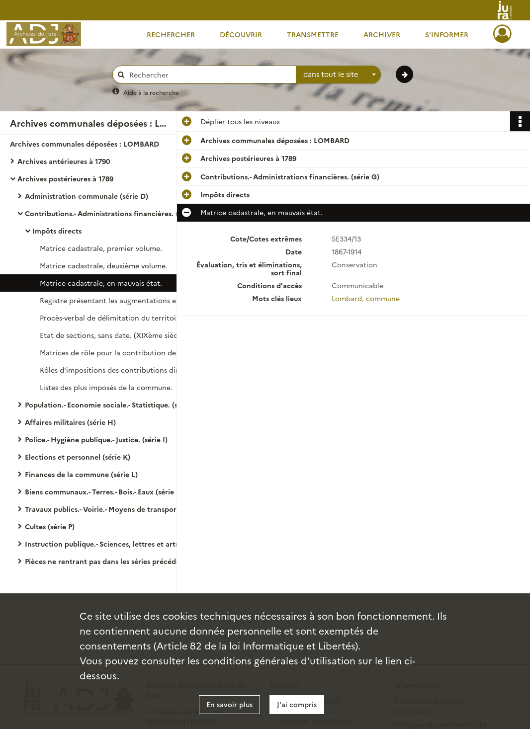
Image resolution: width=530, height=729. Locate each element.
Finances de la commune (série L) (81, 474)
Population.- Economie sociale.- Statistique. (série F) (112, 404)
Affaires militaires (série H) (70, 422)
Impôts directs (57, 231)
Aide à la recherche (151, 92)
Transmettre (313, 34)
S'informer (446, 34)
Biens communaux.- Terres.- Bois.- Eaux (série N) (104, 491)
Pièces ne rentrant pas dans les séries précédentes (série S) (124, 561)
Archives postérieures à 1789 (65, 178)
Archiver (381, 34)
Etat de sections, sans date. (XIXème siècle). (113, 335)
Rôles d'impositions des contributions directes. (119, 370)
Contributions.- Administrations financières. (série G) (114, 213)
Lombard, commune (366, 298)
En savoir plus (229, 704)
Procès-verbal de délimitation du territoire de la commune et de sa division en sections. (139, 318)
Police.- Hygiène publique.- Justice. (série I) (96, 439)
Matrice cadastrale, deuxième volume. (104, 265)
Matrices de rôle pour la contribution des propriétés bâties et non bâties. (139, 352)
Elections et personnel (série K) (77, 457)
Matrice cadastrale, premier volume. (101, 248)
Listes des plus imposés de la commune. (106, 387)
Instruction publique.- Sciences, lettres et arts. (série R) (117, 544)
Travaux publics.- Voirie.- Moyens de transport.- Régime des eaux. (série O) (124, 509)
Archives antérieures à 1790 (63, 161)
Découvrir (241, 34)
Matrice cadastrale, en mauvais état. (101, 283)
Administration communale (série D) (86, 196)
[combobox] (338, 74)
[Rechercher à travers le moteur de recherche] (209, 75)
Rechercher (171, 34)
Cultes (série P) (50, 526)
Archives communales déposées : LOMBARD (84, 144)
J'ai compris (297, 704)
